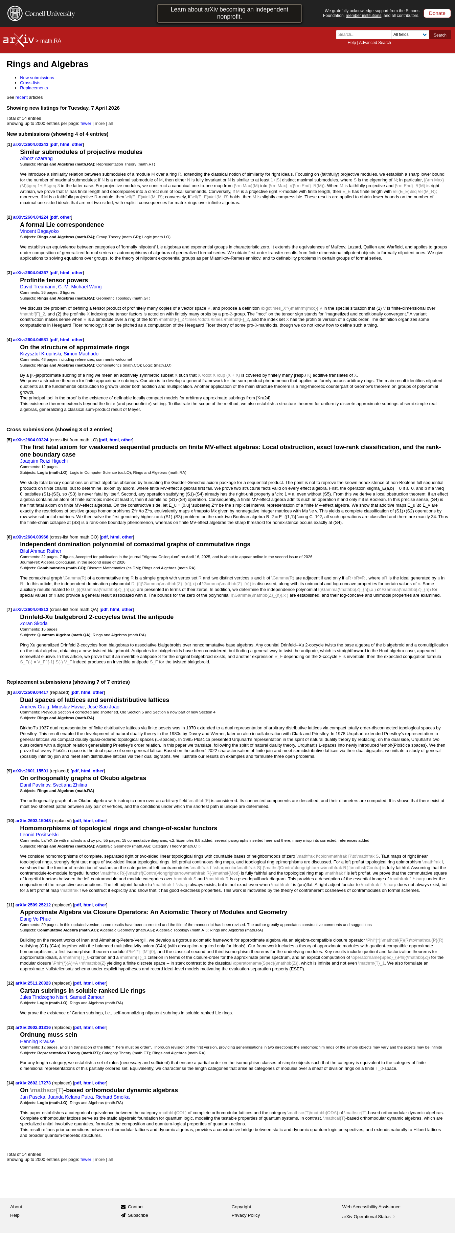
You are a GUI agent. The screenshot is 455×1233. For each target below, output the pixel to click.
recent (22, 97)
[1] (9, 144)
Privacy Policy (246, 1215)
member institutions (363, 15)
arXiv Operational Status (369, 1216)
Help (351, 42)
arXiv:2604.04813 (31, 609)
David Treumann (37, 286)
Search (440, 35)
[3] (9, 272)
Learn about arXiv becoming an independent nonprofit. (230, 13)
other (77, 144)
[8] (9, 692)
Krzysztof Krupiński (40, 353)
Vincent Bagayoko (39, 231)
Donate (437, 13)
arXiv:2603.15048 (34, 820)
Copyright (241, 1206)
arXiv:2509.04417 (31, 692)
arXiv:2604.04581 (31, 339)
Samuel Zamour (87, 997)
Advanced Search (375, 42)
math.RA (50, 41)
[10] (10, 820)
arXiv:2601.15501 (31, 770)
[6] (9, 537)
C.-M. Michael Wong (80, 286)
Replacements (34, 87)
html (64, 144)
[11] (10, 904)
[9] (9, 770)
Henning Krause (37, 1041)
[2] (9, 217)
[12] (10, 983)
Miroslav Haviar (68, 706)
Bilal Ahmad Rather (40, 551)
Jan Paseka (32, 1097)
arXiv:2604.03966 (31, 537)
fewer (86, 123)
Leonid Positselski (39, 834)
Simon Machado (81, 353)
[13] (10, 1027)
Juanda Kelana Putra (70, 1097)
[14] (10, 1082)
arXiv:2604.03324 (31, 439)
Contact (136, 1206)
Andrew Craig (34, 706)
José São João (103, 706)
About (16, 1206)
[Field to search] (410, 34)
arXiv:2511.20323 (34, 983)
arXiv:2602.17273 (34, 1082)
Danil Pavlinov (35, 785)
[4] (9, 339)
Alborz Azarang (36, 158)
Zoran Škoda (34, 623)
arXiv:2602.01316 (34, 1027)
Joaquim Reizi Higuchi (44, 461)
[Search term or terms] (365, 34)
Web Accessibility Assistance (371, 1206)
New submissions (37, 77)
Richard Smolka (113, 1097)
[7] (9, 609)
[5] (9, 439)
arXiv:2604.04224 (31, 217)
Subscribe (138, 1215)
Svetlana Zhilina (70, 785)
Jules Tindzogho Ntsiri (43, 997)
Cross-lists (30, 82)
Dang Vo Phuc (35, 919)
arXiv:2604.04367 (31, 272)
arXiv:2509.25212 (34, 904)
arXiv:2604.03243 (31, 144)
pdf (54, 144)
